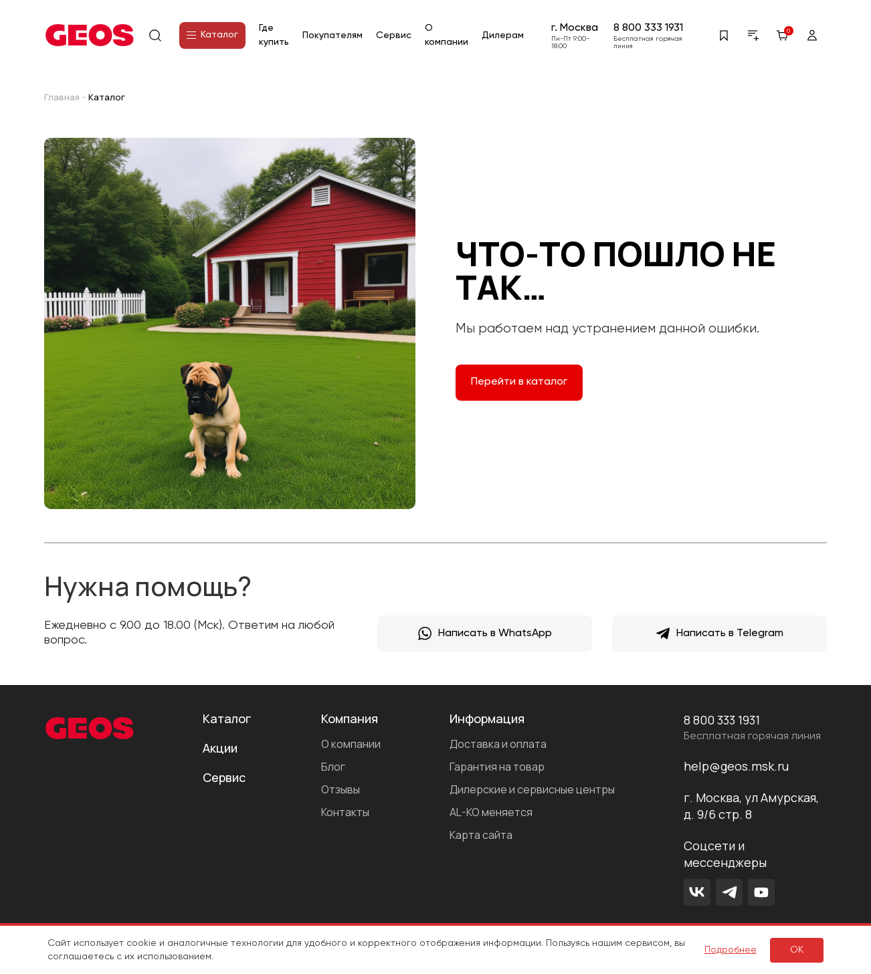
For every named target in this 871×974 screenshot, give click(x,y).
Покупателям (332, 35)
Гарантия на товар (497, 766)
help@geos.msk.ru (736, 766)
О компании (351, 744)
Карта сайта (481, 834)
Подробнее (730, 950)
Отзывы (340, 789)
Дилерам (503, 35)
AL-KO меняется (491, 812)
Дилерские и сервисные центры (532, 789)
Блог (333, 766)
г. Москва (574, 28)
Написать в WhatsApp (485, 633)
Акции (220, 748)
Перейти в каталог (519, 382)
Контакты (345, 812)
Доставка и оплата (498, 744)
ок (796, 950)
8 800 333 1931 (648, 28)
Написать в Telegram (719, 633)
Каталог (212, 34)
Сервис (393, 35)
